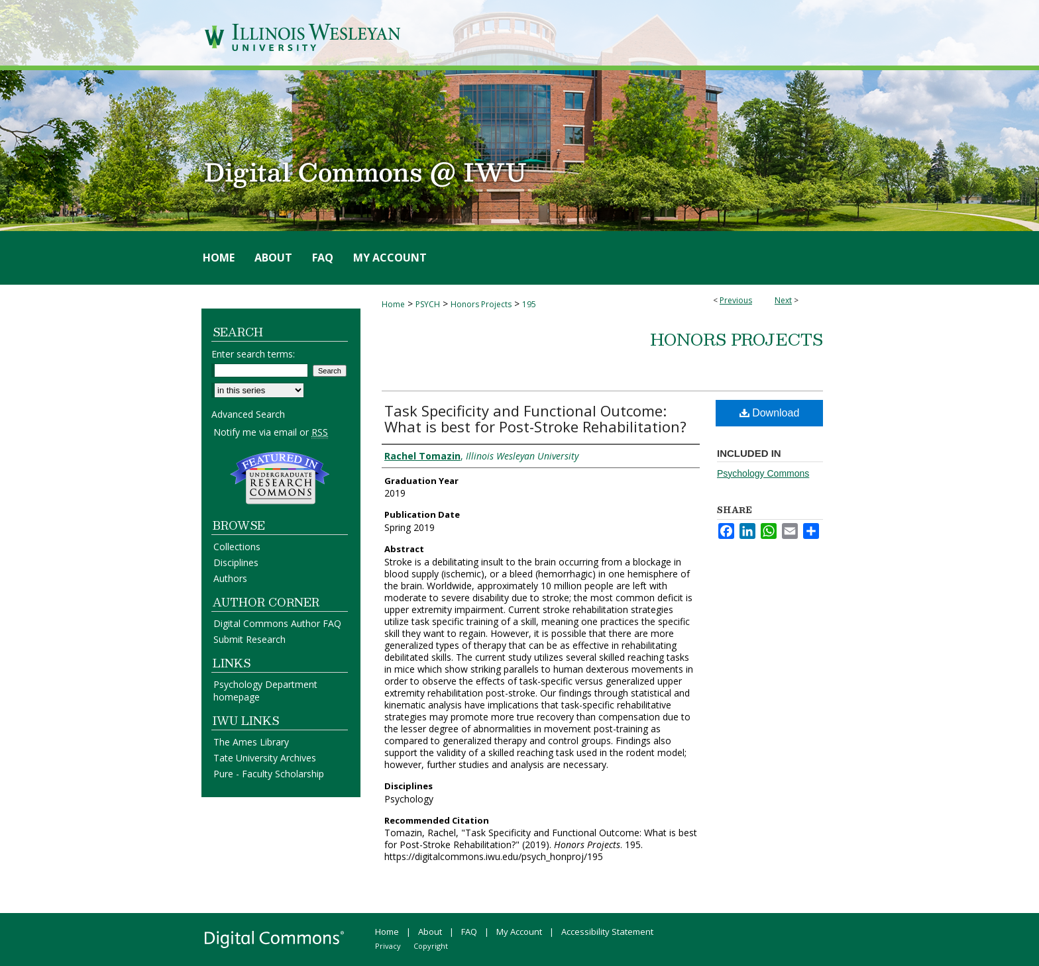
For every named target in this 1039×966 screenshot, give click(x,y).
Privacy (388, 946)
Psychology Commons (763, 473)
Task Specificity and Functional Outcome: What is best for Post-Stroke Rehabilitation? (535, 418)
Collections (236, 546)
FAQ (469, 932)
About (430, 932)
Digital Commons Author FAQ (277, 623)
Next (783, 300)
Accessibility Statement (607, 932)
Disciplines (235, 562)
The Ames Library (251, 742)
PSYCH (427, 304)
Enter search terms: (253, 354)
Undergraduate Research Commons (279, 478)
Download (769, 412)
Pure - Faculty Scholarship (268, 773)
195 (529, 304)
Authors (230, 578)
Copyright (430, 946)
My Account (519, 932)
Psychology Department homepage (265, 690)
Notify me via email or (270, 432)
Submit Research (249, 639)
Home (393, 304)
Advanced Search (248, 414)
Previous (736, 300)
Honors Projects (481, 304)
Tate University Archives (264, 757)
